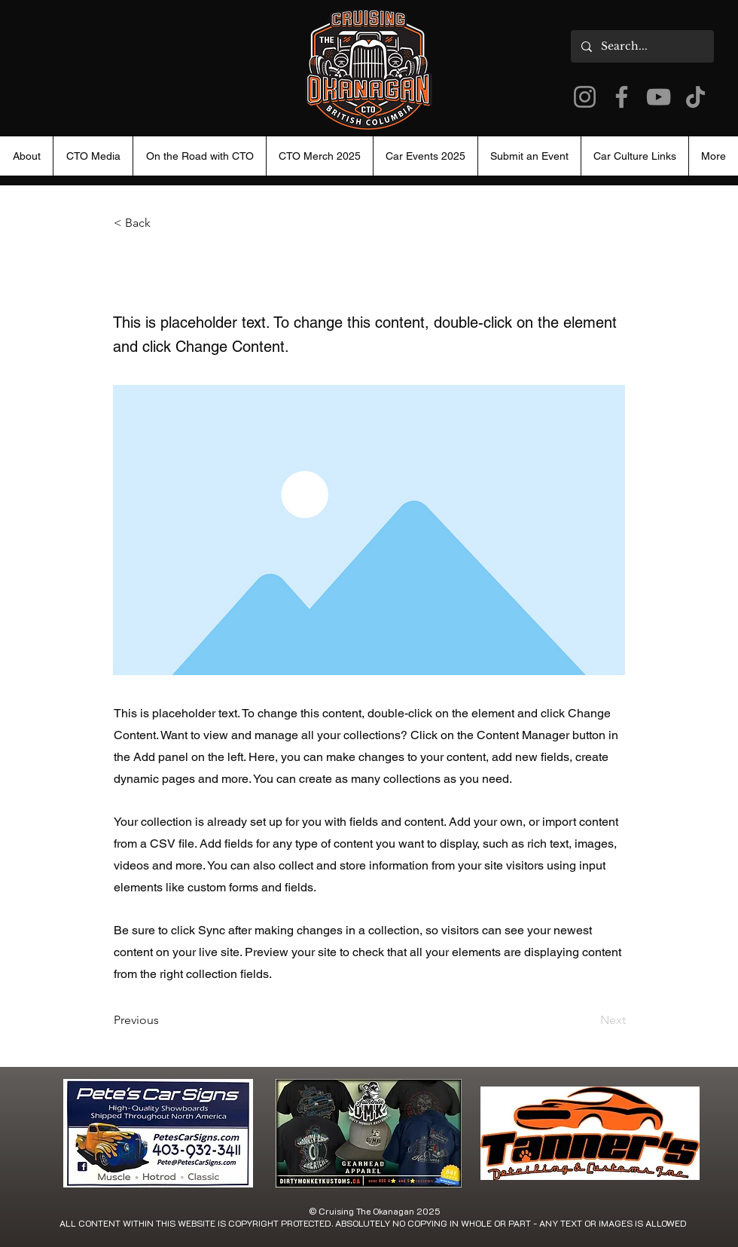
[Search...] (641, 46)
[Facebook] (621, 97)
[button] (425, 156)
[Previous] (163, 1020)
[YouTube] (658, 97)
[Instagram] (584, 97)
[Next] (588, 1020)
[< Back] (163, 223)
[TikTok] (695, 97)
